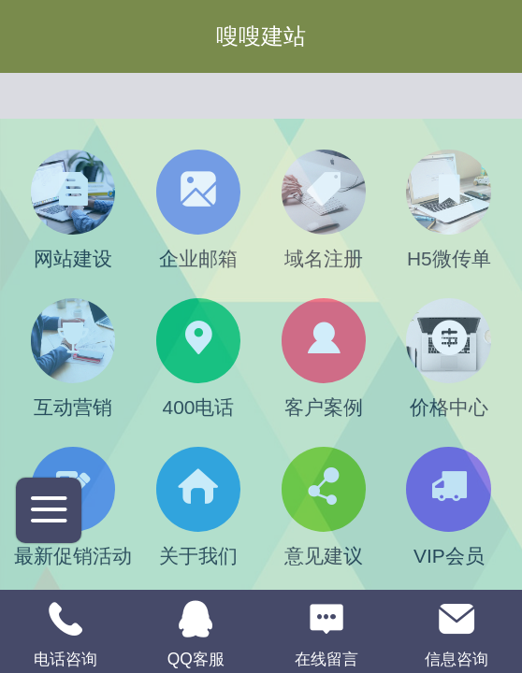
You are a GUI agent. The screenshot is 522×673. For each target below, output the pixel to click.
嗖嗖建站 (261, 36)
